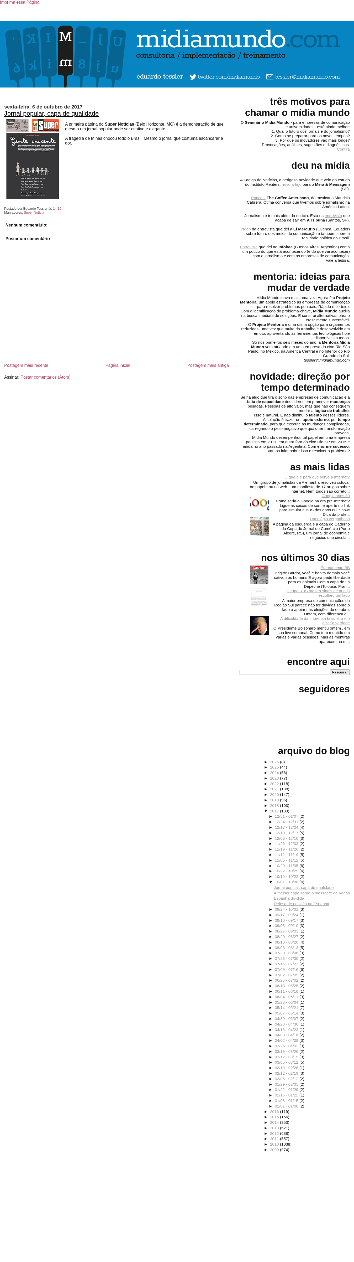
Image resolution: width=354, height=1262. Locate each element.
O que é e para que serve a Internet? (317, 477)
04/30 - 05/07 (287, 1018)
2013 (275, 1128)
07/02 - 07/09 (287, 975)
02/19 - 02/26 (287, 1067)
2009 (275, 1149)
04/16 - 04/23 (287, 1029)
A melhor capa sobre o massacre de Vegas (312, 893)
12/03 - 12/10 (287, 838)
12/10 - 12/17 (287, 833)
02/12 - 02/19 (287, 1073)
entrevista (333, 215)
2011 (275, 1138)
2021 (275, 789)
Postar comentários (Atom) (45, 377)
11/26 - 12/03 (287, 843)
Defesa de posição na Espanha (301, 904)
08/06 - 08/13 (287, 947)
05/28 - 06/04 (287, 1002)
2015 (275, 1117)
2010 (275, 1144)
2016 (275, 1111)
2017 (275, 811)
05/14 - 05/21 (287, 1007)
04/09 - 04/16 (287, 1035)
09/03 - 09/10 (287, 925)
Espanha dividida (289, 898)
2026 (275, 762)
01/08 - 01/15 (287, 1100)
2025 (275, 767)
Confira (343, 149)
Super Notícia (34, 212)
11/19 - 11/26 (287, 849)
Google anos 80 (336, 495)
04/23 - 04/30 (287, 1024)
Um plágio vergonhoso (330, 519)
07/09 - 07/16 (287, 969)
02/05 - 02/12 (287, 1078)
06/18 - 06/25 (287, 985)
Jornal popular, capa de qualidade (51, 113)
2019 (275, 800)
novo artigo (292, 184)
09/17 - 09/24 (287, 915)
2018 (275, 805)
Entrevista (249, 247)
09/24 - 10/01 (287, 909)
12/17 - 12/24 (287, 827)
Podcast (258, 197)
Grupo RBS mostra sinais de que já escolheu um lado (318, 593)
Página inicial (117, 365)
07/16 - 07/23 (287, 964)
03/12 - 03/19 (287, 1057)
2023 (275, 778)
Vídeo (245, 229)
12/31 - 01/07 (287, 816)
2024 (275, 772)
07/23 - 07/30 (287, 958)
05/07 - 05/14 (287, 1013)
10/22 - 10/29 (287, 871)
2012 (275, 1133)
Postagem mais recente (26, 365)
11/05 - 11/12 (287, 860)
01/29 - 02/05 (287, 1084)
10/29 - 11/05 (287, 865)
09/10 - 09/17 (287, 920)
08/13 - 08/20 (287, 942)
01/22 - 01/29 (287, 1089)
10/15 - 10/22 (287, 876)
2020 (275, 794)
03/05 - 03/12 (287, 1062)
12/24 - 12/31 (287, 822)
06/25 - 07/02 (287, 980)
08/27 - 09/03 (287, 931)
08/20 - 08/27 (287, 936)
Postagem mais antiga (208, 365)
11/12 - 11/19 (287, 854)
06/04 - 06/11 (287, 997)
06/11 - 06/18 (287, 991)
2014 (275, 1122)
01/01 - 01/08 (287, 1106)
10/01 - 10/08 (287, 882)
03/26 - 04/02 (287, 1046)
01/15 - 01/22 (287, 1095)
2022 (275, 783)
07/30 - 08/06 (287, 953)
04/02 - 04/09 (287, 1040)
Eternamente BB (335, 567)
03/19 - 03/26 (287, 1051)
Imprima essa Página (19, 2)
